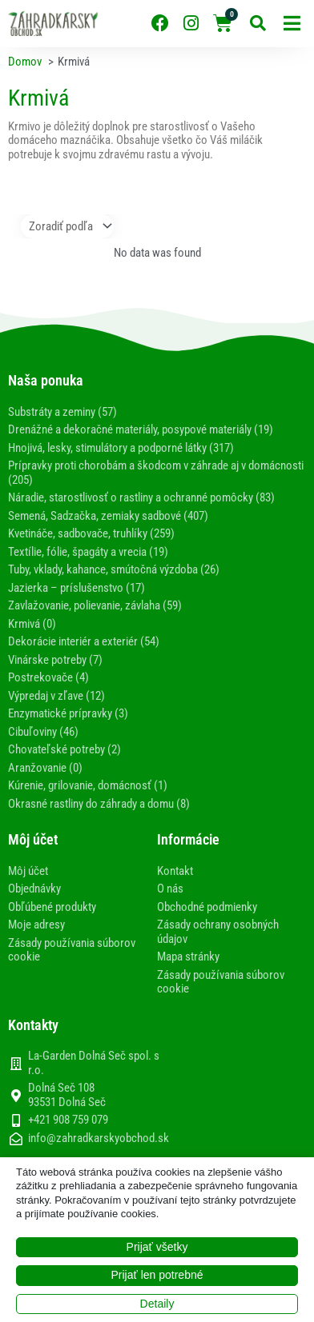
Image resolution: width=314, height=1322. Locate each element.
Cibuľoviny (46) (43, 732)
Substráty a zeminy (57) (62, 412)
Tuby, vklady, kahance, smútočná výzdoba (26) (113, 569)
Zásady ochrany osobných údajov (218, 931)
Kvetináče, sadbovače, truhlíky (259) (91, 533)
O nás (170, 888)
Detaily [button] (157, 1303)
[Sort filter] (67, 226)
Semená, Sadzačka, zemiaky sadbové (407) (108, 516)
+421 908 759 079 (68, 1120)
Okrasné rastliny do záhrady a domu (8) (99, 804)
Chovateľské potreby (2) (64, 749)
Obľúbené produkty (52, 907)
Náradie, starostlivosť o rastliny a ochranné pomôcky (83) (141, 497)
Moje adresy (36, 924)
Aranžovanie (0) (45, 768)
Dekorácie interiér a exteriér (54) (83, 641)
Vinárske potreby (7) (55, 660)
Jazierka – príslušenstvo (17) (76, 588)
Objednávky (34, 888)
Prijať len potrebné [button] (157, 1274)
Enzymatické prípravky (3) (68, 713)
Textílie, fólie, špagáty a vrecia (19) (88, 552)
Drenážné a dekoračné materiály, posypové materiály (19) (140, 429)
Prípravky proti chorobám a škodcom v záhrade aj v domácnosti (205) (156, 472)
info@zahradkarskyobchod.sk (98, 1138)
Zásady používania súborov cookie (71, 950)
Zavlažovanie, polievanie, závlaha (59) (95, 605)
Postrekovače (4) (48, 677)
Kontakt (175, 871)
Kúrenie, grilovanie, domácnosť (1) (87, 785)
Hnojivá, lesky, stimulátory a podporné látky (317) (121, 448)
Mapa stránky (188, 956)
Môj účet (28, 871)
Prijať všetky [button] (157, 1246)
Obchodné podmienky (207, 907)
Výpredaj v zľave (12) (56, 696)
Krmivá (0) (32, 624)
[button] (292, 24)
